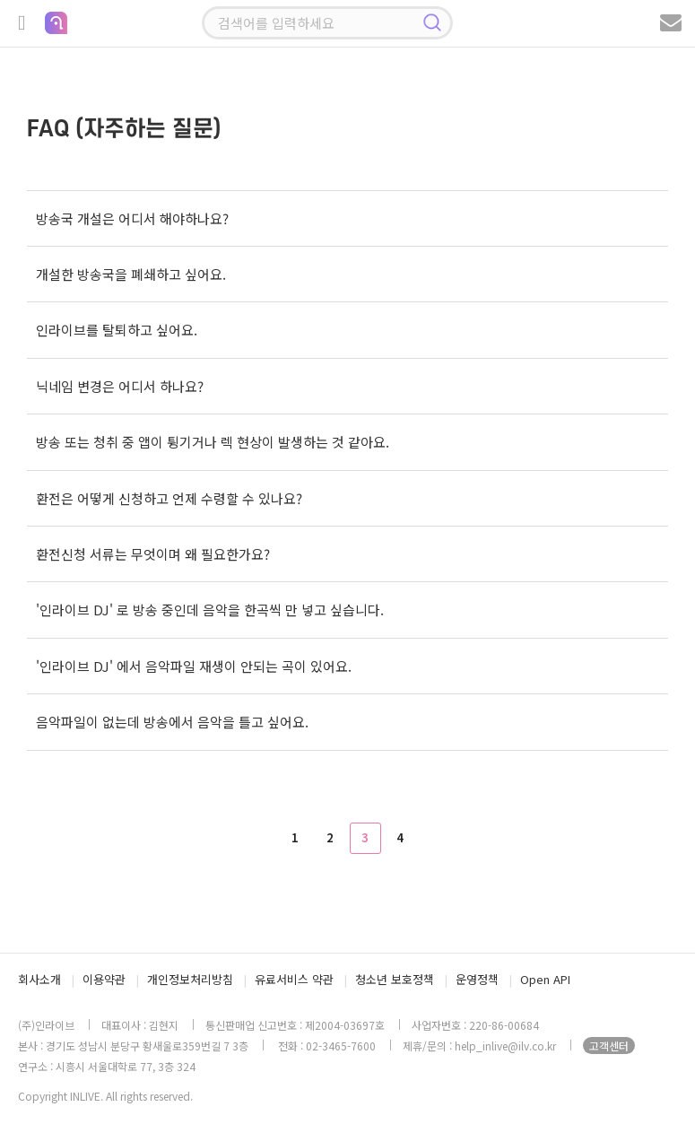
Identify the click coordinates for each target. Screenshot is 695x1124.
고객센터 (609, 1045)
